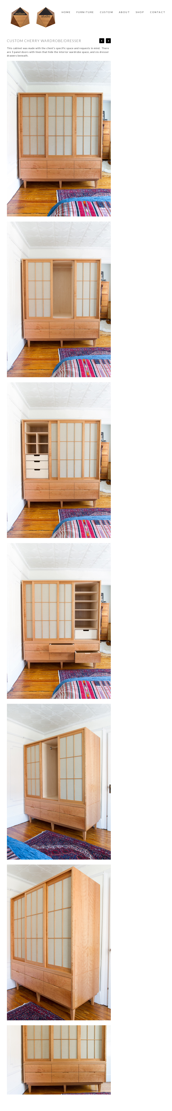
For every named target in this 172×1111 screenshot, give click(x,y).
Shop (140, 12)
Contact (157, 12)
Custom (106, 12)
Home (66, 12)
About (124, 12)
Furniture (85, 12)
